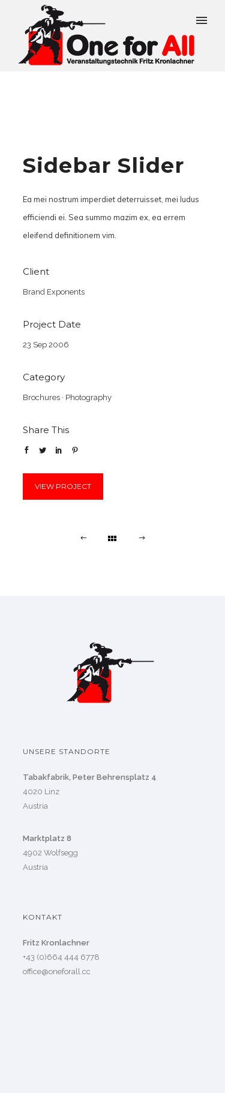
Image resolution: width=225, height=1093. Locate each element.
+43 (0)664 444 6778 (61, 957)
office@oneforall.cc (57, 971)
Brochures (41, 397)
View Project (63, 486)
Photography (88, 397)
